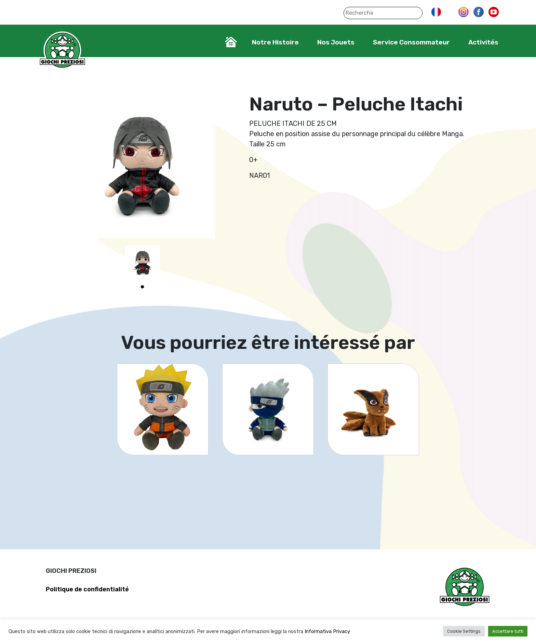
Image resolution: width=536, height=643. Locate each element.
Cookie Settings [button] (464, 631)
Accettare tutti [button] (507, 631)
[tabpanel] (142, 262)
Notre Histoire (275, 42)
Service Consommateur (411, 42)
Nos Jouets (335, 42)
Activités (483, 42)
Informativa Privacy (327, 631)
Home (231, 42)
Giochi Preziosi (62, 50)
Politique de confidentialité (87, 589)
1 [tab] (142, 287)
